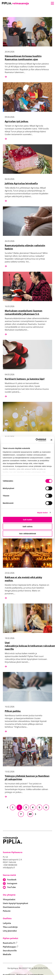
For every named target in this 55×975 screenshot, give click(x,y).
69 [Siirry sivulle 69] (30, 814)
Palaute (6, 911)
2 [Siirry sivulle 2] (19, 807)
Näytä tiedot (42, 513)
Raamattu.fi (10, 943)
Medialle (7, 954)
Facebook (11, 879)
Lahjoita (7, 923)
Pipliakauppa (10, 946)
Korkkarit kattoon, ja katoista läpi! (24, 378)
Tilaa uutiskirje (10, 927)
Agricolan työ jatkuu (17, 121)
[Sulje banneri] (51, 440)
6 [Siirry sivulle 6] (46, 807)
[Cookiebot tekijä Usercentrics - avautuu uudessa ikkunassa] (35, 439)
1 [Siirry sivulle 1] (12, 807)
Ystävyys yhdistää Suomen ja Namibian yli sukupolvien (27, 777)
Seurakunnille (10, 950)
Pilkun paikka (13, 711)
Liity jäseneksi (10, 931)
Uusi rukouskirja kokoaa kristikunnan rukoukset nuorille (30, 646)
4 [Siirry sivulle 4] (32, 807)
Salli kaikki (27, 520)
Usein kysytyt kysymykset (15, 903)
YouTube (11, 887)
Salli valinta (28, 526)
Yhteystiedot (9, 899)
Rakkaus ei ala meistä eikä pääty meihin (23, 579)
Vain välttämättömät (27, 534)
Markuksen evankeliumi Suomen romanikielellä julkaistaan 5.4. (23, 312)
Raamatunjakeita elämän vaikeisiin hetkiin (25, 247)
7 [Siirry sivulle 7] (21, 814)
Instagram (12, 883)
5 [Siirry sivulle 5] (39, 807)
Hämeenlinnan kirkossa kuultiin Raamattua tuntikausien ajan (23, 57)
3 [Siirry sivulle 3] (26, 807)
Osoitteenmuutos (11, 907)
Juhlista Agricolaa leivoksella (21, 183)
